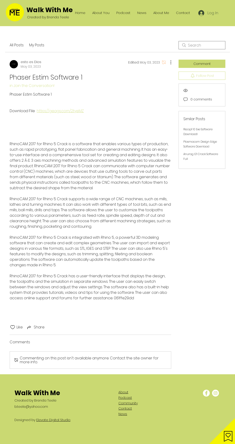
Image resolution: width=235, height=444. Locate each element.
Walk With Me (49, 10)
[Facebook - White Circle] (206, 393)
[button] (222, 431)
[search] (202, 45)
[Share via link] (35, 327)
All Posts (17, 45)
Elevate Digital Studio (53, 420)
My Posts (36, 45)
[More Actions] (168, 62)
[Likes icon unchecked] (13, 327)
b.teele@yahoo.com (31, 406)
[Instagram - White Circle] (215, 393)
